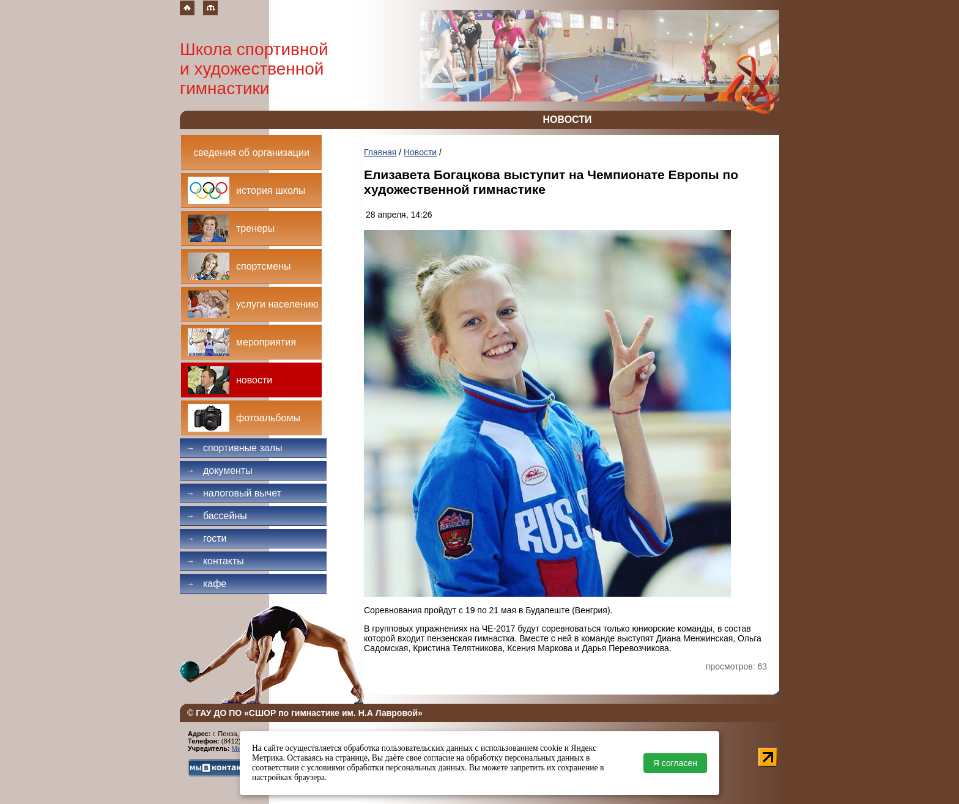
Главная (380, 152)
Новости (420, 152)
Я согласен (675, 763)
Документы (219, 470)
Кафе (206, 583)
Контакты (215, 561)
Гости (206, 538)
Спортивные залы (234, 448)
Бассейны (216, 516)
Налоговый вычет (233, 493)
